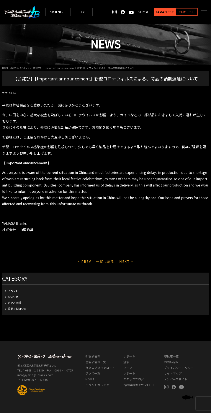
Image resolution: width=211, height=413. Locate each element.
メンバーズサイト (176, 379)
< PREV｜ (87, 261)
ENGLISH (182, 12)
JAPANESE (159, 12)
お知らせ (24, 68)
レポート (129, 373)
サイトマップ (173, 373)
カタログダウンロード (100, 368)
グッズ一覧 (92, 373)
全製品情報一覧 (95, 362)
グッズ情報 (14, 302)
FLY (81, 12)
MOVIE (89, 379)
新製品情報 (92, 356)
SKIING (56, 12)
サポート (129, 356)
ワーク (127, 368)
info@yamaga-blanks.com (35, 375)
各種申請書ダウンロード (139, 385)
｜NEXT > (124, 261)
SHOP (138, 12)
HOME (5, 68)
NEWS (14, 68)
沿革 (126, 362)
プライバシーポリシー (179, 368)
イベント (13, 291)
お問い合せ (171, 362)
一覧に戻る (105, 261)
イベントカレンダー (98, 385)
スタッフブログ (133, 379)
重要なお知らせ (17, 308)
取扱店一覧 (171, 356)
